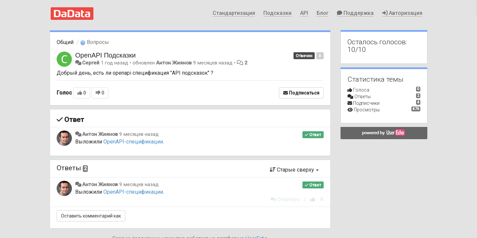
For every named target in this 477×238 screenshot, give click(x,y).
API (304, 13)
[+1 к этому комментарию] (312, 199)
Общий (65, 42)
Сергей (90, 63)
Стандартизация (234, 13)
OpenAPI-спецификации (133, 142)
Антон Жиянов (174, 63)
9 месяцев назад (139, 134)
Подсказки (277, 13)
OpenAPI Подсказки (105, 55)
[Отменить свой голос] (322, 199)
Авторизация (402, 13)
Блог (323, 13)
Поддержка (355, 13)
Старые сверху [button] (294, 170)
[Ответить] (285, 199)
